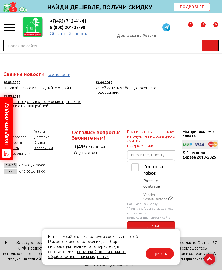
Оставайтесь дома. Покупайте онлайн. (37, 88)
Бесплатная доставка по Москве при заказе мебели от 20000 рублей (42, 103)
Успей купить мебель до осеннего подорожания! (125, 90)
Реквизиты (13, 142)
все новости (59, 74)
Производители (17, 153)
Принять (160, 254)
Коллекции (43, 148)
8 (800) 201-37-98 (67, 27)
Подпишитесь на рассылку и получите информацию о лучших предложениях (151, 139)
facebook (23, 183)
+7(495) (80, 146)
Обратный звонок (68, 33)
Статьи (39, 142)
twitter (36, 183)
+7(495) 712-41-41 (68, 21)
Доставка (41, 137)
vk (9, 183)
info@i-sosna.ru (86, 153)
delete (217, 7)
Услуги (39, 131)
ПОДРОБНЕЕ (192, 7)
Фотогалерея (15, 137)
